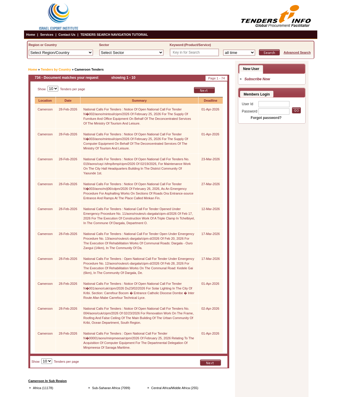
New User (251, 69)
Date (67, 100)
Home (30, 34)
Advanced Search (297, 52)
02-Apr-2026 (210, 308)
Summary (139, 100)
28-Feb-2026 (68, 109)
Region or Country (43, 45)
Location (45, 100)
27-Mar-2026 (210, 184)
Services (46, 34)
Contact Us (66, 34)
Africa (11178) (43, 388)
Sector (104, 45)
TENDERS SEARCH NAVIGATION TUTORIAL (114, 34)
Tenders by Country (56, 69)
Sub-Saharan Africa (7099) (111, 388)
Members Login (257, 94)
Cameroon (45, 109)
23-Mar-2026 (210, 159)
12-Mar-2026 (210, 209)
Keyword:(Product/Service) (190, 45)
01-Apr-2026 (210, 109)
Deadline (210, 100)
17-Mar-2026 (210, 234)
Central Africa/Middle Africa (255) (174, 388)
